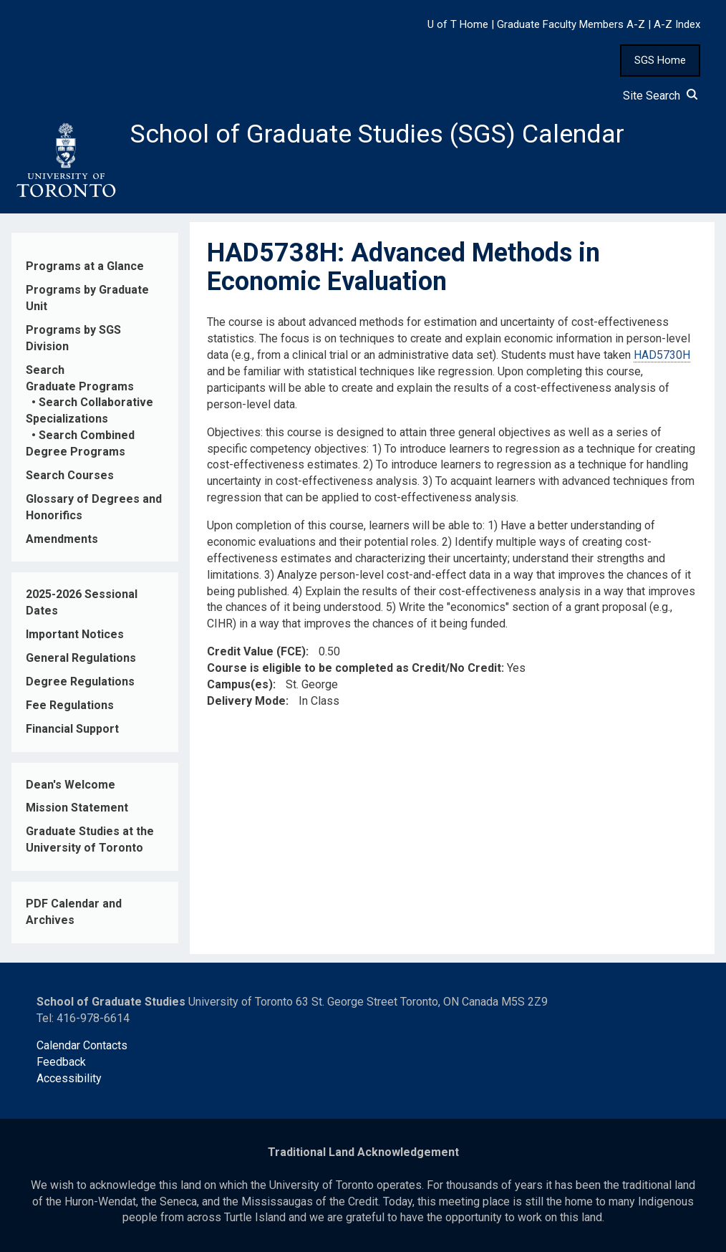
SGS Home (660, 60)
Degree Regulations (80, 681)
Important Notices (75, 634)
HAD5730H (662, 355)
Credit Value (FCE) (256, 651)
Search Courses (70, 475)
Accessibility (69, 1078)
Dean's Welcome (70, 784)
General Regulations (81, 658)
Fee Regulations (70, 705)
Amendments (62, 539)
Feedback (61, 1062)
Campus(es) (240, 684)
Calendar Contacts (82, 1045)
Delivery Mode (246, 701)
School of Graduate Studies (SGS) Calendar (377, 134)
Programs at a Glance (85, 266)
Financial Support (72, 729)
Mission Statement (77, 807)
